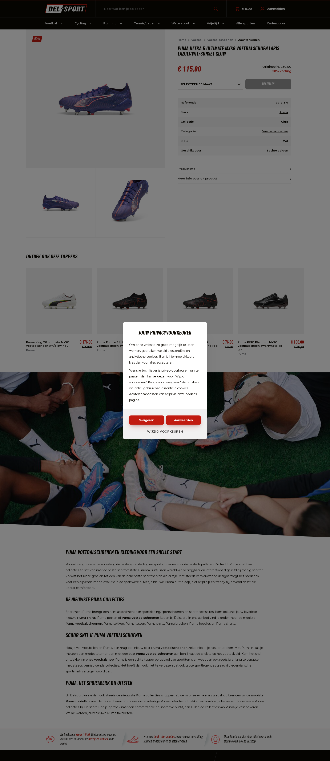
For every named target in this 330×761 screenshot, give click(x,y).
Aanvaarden (183, 420)
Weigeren (146, 420)
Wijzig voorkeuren (165, 431)
